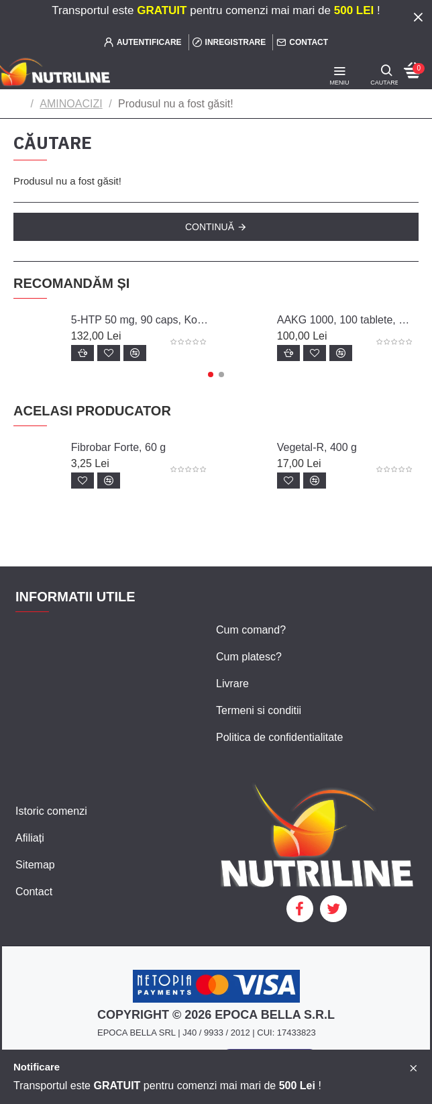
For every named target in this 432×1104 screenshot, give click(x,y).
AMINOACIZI (71, 103)
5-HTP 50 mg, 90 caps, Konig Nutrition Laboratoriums (139, 319)
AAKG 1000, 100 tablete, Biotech (345, 319)
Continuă (209, 226)
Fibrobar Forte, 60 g (118, 447)
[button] (210, 374)
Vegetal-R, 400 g (317, 447)
